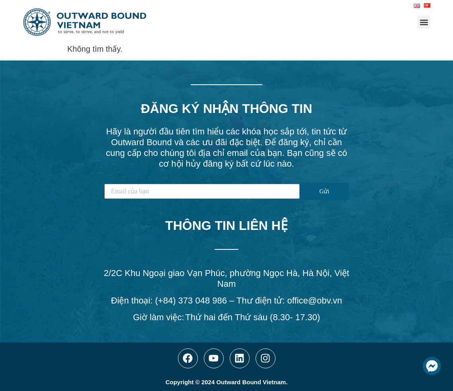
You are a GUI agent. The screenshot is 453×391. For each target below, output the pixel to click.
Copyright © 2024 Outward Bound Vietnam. (227, 382)
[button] (423, 22)
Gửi (324, 191)
